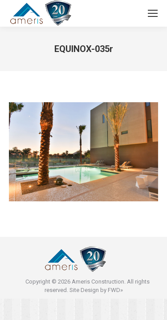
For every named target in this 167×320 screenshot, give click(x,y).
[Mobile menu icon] (152, 13)
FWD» (115, 290)
